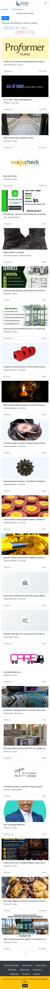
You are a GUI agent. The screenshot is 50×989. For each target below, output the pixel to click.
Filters (5, 18)
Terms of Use (27, 965)
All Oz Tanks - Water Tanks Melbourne (17, 100)
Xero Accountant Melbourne (14, 825)
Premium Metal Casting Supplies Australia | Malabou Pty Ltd (26, 520)
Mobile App (14, 974)
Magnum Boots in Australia (13, 252)
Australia (5, 9)
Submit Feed (24, 970)
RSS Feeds (12, 970)
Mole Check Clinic (10, 176)
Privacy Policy (41, 965)
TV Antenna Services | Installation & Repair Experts (22, 787)
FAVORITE (20, 32)
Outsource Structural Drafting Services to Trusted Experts (25, 329)
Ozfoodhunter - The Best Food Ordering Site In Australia (24, 214)
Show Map (8, 28)
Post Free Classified (11, 965)
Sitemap (37, 974)
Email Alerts (37, 970)
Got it (25, 985)
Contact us (26, 974)
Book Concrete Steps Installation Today (18, 138)
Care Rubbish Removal (12, 672)
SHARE (30, 32)
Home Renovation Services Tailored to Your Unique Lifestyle (26, 748)
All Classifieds (17, 9)
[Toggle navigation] (45, 3)
